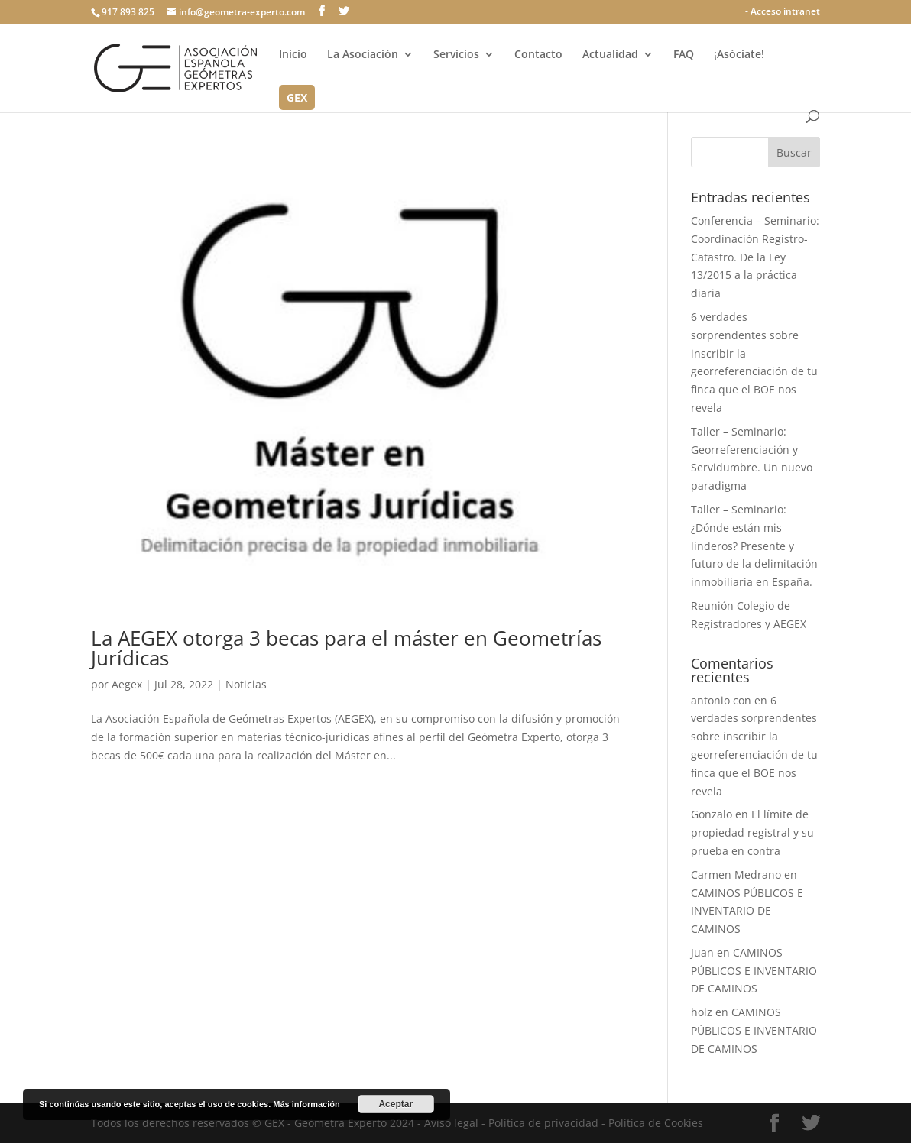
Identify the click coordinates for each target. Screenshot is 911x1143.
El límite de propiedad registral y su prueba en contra (752, 832)
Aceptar (395, 1104)
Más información (306, 1104)
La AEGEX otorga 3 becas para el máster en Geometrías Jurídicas (346, 648)
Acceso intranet (785, 11)
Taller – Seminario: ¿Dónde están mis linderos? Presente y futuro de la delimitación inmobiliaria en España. (754, 545)
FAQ (683, 55)
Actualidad (610, 55)
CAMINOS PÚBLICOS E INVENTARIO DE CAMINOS (747, 911)
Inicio (293, 55)
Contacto (538, 55)
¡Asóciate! (739, 55)
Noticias (246, 684)
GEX (297, 98)
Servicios (456, 55)
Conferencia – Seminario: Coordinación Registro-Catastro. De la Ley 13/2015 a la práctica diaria (755, 256)
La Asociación (362, 55)
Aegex (127, 684)
